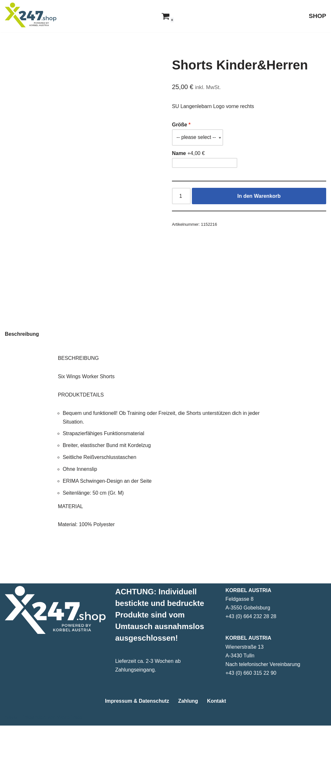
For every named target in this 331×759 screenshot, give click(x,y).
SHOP (317, 16)
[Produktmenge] (181, 196)
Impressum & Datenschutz (137, 734)
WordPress (69, 751)
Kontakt (217, 734)
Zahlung (188, 734)
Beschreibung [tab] (22, 366)
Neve (11, 751)
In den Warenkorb (259, 196)
